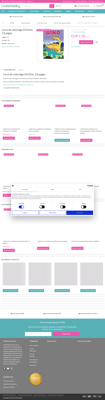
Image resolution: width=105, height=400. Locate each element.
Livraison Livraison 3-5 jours (88, 313)
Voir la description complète (11, 46)
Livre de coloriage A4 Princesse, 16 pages (16, 242)
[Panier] (98, 6)
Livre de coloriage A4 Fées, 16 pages (85, 241)
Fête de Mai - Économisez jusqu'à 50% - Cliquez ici (17, 1)
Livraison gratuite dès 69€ (53, 16)
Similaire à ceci (7, 149)
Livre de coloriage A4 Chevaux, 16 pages (11, 130)
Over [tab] (80, 189)
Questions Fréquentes (10, 384)
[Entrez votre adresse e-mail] (38, 334)
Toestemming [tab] (25, 189)
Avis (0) (20, 70)
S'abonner (66, 334)
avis (85, 30)
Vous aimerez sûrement (11, 101)
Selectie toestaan (52, 212)
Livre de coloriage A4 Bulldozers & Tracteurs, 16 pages (91, 131)
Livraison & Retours (81, 1)
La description (9, 70)
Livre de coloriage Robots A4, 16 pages (52, 241)
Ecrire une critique (79, 32)
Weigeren (25, 212)
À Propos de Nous (94, 1)
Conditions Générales (56, 395)
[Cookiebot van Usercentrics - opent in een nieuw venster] (85, 186)
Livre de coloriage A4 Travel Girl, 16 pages (40, 130)
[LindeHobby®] (10, 6)
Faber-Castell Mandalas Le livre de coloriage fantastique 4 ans (65, 131)
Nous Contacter (68, 1)
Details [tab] (52, 189)
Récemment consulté (10, 259)
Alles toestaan (80, 212)
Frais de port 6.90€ (18, 313)
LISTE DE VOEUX (82, 6)
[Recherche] (51, 6)
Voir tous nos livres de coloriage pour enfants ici (18, 85)
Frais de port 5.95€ (17, 16)
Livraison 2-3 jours (89, 16)
